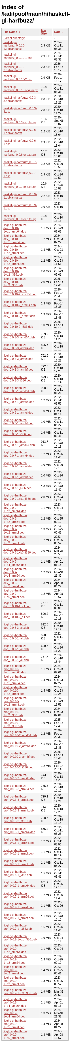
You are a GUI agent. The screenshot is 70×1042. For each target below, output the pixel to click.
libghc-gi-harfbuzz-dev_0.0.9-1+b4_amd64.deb (15, 561)
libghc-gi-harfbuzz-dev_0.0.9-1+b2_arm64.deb (15, 518)
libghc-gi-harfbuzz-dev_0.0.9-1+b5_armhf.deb (15, 594)
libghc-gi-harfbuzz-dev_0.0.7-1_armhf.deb (18, 475)
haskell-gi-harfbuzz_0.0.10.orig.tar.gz (20, 88)
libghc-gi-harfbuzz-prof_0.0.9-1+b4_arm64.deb (15, 1013)
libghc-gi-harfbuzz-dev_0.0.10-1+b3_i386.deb (15, 282)
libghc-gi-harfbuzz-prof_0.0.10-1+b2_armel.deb (15, 690)
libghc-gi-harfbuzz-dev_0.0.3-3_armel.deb (18, 357)
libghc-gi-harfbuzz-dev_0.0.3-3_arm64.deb (18, 346)
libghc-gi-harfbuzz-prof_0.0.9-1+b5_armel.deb (15, 1024)
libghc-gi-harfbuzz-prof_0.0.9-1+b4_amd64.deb (15, 1002)
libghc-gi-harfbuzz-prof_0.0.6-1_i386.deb (17, 873)
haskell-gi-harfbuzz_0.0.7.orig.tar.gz (19, 185)
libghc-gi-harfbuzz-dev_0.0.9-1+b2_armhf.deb (15, 540)
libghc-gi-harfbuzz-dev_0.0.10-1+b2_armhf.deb (15, 260)
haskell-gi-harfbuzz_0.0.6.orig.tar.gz (19, 153)
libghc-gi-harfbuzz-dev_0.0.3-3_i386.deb (17, 379)
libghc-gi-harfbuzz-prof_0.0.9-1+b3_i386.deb (20, 991)
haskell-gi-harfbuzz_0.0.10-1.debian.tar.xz (14, 45)
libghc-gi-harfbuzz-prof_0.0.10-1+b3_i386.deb (15, 723)
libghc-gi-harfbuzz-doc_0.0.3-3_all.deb (16, 626)
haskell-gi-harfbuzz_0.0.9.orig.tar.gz (19, 217)
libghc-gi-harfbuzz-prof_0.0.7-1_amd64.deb (19, 884)
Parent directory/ (14, 38)
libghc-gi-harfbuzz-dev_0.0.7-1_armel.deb (18, 465)
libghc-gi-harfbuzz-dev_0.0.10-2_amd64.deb (19, 293)
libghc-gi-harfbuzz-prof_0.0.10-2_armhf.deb (19, 755)
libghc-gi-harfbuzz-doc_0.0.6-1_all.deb (16, 637)
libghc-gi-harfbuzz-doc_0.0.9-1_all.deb (16, 658)
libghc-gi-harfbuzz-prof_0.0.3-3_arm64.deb (19, 787)
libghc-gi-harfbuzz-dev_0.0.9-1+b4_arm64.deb (15, 572)
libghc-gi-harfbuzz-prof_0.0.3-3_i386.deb (17, 819)
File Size (44, 32)
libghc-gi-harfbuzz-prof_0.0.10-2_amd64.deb (20, 733)
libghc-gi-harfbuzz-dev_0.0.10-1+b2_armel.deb (15, 250)
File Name (10, 31)
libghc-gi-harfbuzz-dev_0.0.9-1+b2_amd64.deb (15, 508)
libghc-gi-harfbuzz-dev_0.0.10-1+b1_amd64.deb (15, 228)
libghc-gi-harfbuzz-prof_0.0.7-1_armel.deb (18, 905)
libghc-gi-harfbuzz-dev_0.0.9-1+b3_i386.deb (19, 551)
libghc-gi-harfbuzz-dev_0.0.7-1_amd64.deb (19, 443)
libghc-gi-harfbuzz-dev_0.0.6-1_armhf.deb (18, 422)
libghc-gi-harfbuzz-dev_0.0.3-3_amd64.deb (19, 336)
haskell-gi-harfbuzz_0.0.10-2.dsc (17, 77)
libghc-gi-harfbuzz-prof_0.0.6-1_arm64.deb (19, 841)
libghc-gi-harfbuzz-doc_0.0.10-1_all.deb (16, 604)
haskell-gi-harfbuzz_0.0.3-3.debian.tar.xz (20, 99)
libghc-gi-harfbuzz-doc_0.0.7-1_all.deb (16, 647)
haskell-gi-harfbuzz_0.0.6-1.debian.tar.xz (20, 131)
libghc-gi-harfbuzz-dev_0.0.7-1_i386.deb (17, 486)
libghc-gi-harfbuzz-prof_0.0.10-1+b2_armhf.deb (15, 701)
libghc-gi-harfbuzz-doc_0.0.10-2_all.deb (16, 615)
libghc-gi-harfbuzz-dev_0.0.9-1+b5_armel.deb (15, 583)
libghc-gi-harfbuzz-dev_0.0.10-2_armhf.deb (19, 314)
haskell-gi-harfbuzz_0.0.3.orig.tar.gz (19, 121)
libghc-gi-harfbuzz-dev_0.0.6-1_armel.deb (18, 411)
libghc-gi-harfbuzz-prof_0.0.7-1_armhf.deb (18, 916)
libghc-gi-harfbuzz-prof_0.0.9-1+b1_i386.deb (20, 938)
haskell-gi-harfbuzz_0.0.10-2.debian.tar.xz (14, 67)
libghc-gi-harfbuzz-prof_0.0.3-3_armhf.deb (18, 809)
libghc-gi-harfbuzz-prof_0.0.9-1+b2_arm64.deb (15, 959)
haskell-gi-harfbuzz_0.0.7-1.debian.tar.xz (20, 164)
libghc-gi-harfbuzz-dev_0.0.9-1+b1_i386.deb (19, 497)
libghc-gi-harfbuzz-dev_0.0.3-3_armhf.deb (18, 368)
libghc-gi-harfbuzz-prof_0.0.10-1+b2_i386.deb (15, 712)
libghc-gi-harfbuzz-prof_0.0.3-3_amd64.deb (19, 777)
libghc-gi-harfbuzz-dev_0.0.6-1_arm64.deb (18, 400)
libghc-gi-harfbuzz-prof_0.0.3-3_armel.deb (18, 798)
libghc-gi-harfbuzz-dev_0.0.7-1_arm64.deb (18, 454)
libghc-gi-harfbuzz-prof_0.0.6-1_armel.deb (18, 852)
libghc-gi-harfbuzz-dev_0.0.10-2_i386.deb (18, 325)
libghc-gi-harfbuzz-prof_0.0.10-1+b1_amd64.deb (15, 669)
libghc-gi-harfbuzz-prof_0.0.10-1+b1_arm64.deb (15, 680)
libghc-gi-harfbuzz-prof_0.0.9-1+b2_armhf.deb (15, 981)
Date (57, 31)
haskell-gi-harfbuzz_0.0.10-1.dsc (17, 56)
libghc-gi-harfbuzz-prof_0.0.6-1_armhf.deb (18, 862)
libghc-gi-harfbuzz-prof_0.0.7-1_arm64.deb (19, 895)
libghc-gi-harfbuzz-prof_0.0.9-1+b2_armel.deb (15, 970)
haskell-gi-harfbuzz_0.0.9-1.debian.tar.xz (20, 196)
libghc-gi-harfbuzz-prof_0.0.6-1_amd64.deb (19, 830)
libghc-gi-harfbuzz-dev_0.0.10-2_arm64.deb (19, 303)
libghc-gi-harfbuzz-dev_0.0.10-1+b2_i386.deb (15, 271)
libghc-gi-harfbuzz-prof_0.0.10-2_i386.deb (18, 766)
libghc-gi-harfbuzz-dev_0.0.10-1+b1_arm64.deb (15, 239)
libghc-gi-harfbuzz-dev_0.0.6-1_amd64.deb (19, 389)
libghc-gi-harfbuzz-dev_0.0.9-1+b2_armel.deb (15, 529)
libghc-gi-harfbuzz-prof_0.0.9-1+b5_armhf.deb (15, 1034)
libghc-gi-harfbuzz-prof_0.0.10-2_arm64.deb (19, 744)
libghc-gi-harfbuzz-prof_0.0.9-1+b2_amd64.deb (15, 949)
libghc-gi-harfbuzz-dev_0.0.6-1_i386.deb (17, 432)
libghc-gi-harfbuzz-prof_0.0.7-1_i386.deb (17, 927)
